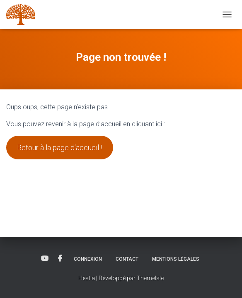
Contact (127, 259)
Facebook (60, 258)
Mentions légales (175, 259)
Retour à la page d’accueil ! (59, 147)
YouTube (45, 258)
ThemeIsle (150, 278)
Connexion (88, 259)
